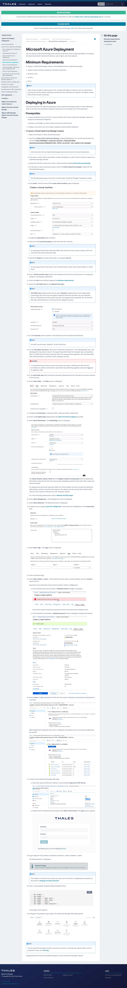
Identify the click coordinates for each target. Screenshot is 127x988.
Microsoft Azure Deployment (11, 62)
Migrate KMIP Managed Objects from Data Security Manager (9, 113)
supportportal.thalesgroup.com (10, 981)
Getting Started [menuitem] (22, 4)
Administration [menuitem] (31, 4)
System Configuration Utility (9, 91)
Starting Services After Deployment (11, 89)
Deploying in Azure (110, 41)
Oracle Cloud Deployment (10, 64)
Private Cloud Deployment (10, 71)
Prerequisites (108, 44)
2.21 (72, 28)
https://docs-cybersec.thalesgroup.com (88, 17)
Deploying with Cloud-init (10, 53)
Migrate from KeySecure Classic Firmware (9, 101)
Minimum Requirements (66, 280)
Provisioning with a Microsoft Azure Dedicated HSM (11, 67)
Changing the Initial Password (9, 86)
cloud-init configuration (54, 506)
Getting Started (6, 35)
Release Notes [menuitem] (48, 4)
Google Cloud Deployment (10, 59)
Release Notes (48, 972)
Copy (89, 890)
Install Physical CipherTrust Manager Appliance (9, 78)
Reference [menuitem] (40, 4)
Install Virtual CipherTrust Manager (11, 46)
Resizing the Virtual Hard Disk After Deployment (11, 74)
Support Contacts (68, 972)
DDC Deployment (7, 94)
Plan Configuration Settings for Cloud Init (11, 49)
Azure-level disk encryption (67, 416)
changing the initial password (49, 879)
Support (47, 968)
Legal (107, 968)
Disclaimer (108, 975)
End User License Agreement (113, 972)
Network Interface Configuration (10, 81)
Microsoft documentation (82, 163)
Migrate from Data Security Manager (7, 106)
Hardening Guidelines (7, 44)
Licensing (5, 97)
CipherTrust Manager (32, 39)
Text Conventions (48, 975)
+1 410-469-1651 (5, 979)
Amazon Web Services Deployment (9, 56)
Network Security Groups (65, 495)
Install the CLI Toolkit (7, 84)
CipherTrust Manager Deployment (8, 39)
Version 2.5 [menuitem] (73, 41)
